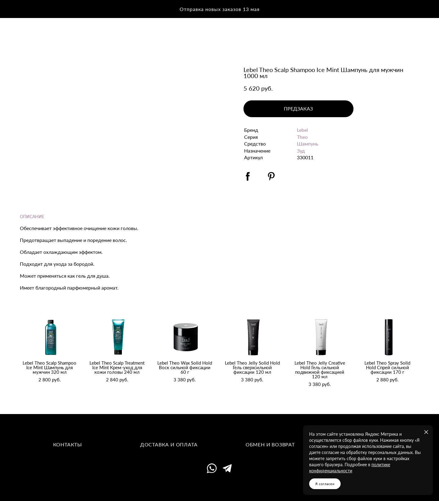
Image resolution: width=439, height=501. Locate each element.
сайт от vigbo (219, 486)
